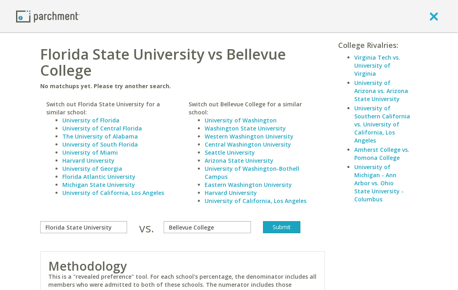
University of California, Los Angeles (113, 193)
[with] (207, 227)
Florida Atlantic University (99, 176)
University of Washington (241, 120)
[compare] (83, 227)
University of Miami (90, 152)
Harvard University (88, 160)
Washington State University (245, 128)
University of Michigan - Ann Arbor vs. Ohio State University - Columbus (379, 183)
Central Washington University (248, 144)
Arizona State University (239, 160)
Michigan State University (98, 184)
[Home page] (48, 16)
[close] (434, 16)
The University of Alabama (100, 136)
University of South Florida (100, 144)
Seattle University (230, 152)
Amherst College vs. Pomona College (381, 154)
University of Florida (90, 120)
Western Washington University (249, 136)
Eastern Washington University (248, 184)
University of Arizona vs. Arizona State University (381, 91)
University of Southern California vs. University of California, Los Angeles (382, 124)
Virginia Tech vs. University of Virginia (377, 65)
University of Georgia (92, 168)
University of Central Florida (102, 128)
